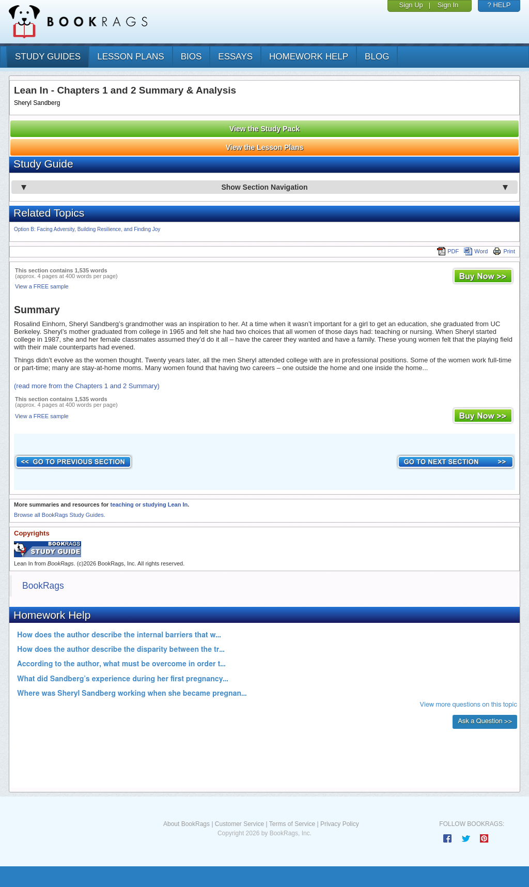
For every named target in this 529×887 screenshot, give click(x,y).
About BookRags (186, 824)
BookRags (43, 585)
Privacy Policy (339, 824)
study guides (48, 57)
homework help (308, 57)
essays (235, 57)
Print (504, 251)
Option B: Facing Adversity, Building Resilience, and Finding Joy (87, 229)
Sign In (448, 5)
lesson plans (130, 57)
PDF (448, 251)
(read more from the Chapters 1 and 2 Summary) (87, 386)
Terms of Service (292, 824)
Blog (377, 57)
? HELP (499, 5)
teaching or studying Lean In (149, 504)
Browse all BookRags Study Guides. (59, 515)
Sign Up (411, 5)
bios (191, 57)
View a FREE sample (42, 286)
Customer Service (239, 824)
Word (476, 251)
